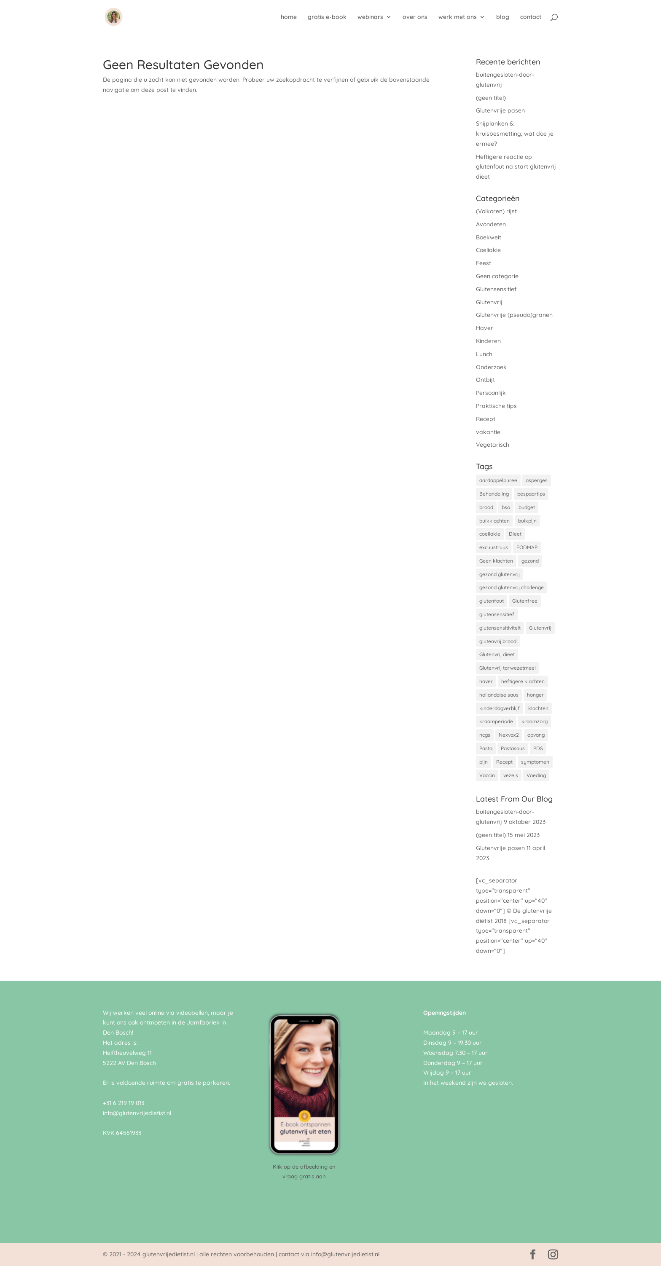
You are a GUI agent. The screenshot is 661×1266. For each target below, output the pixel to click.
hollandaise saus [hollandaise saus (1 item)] (499, 695)
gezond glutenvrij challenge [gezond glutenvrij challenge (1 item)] (511, 587)
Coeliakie (488, 250)
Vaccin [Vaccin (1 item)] (487, 775)
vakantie (488, 432)
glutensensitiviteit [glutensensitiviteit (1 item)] (500, 628)
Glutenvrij (489, 302)
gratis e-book (327, 17)
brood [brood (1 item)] (486, 507)
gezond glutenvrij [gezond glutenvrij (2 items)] (499, 574)
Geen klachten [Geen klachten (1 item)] (496, 561)
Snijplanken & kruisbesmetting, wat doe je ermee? (515, 134)
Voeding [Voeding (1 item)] (536, 775)
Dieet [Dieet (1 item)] (515, 534)
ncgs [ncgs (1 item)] (484, 735)
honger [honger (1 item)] (535, 695)
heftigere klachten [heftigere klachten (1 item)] (523, 681)
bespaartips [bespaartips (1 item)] (531, 494)
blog (502, 17)
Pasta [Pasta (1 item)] (485, 748)
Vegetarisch (492, 444)
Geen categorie (497, 276)
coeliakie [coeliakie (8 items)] (489, 534)
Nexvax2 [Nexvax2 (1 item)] (509, 735)
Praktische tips (496, 406)
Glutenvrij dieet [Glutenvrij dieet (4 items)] (497, 654)
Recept (485, 419)
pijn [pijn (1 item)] (483, 762)
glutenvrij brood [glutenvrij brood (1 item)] (497, 641)
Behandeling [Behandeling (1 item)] (494, 494)
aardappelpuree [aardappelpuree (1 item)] (498, 480)
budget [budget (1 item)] (527, 507)
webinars (370, 17)
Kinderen (488, 341)
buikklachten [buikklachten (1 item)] (494, 521)
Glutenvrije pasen (500, 110)
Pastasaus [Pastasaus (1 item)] (513, 748)
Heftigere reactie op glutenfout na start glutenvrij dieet (516, 167)
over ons (415, 17)
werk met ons (457, 17)
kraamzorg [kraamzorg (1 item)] (534, 721)
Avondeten (491, 224)
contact (530, 17)
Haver (484, 328)
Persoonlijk (491, 393)
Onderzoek (491, 367)
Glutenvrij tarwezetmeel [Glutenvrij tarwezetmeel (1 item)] (507, 668)
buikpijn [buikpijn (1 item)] (527, 521)
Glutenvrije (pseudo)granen (514, 315)
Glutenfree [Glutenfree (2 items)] (524, 601)
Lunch (484, 354)
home (289, 17)
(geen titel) (491, 98)
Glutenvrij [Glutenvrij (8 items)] (540, 628)
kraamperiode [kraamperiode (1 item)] (496, 721)
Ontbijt (485, 380)
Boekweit (488, 237)
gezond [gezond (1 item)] (530, 561)
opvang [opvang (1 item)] (536, 735)
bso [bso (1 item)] (506, 507)
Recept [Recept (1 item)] (504, 762)
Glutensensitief (496, 289)
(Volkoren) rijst (496, 211)
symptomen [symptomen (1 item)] (535, 762)
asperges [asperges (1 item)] (537, 480)
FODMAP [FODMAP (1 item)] (526, 547)
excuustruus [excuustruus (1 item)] (493, 547)
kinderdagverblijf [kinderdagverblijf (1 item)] (499, 708)
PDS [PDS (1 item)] (538, 748)
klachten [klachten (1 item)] (538, 708)
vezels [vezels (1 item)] (510, 775)
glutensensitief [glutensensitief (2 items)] (496, 614)
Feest (483, 263)
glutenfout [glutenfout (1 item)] (491, 601)
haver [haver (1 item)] (486, 681)
